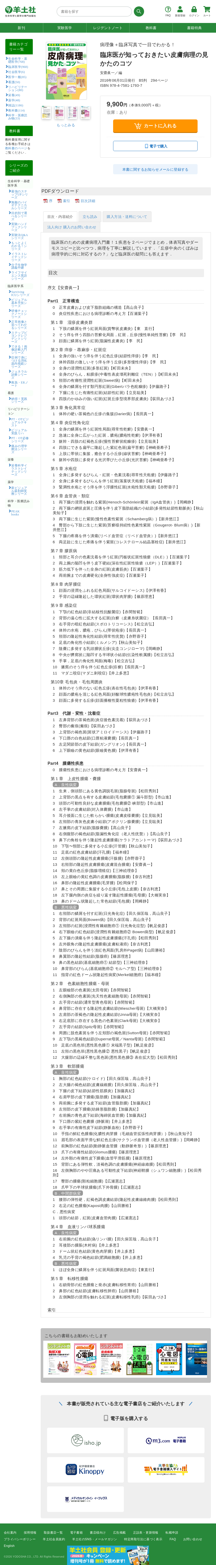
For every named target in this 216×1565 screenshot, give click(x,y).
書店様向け (98, 1532)
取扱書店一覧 (53, 1532)
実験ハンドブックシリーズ (19, 226)
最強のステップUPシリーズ (19, 194)
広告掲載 (119, 1532)
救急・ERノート (19, 384)
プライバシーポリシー (20, 1539)
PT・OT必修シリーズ (20, 439)
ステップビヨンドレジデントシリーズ (19, 337)
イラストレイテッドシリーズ (19, 256)
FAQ (173, 1539)
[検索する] (138, 11)
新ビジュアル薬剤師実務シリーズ (19, 490)
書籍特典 (194, 28)
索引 (66, 201)
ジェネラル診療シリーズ (19, 374)
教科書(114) (16, 110)
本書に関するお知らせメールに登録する (155, 169)
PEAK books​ (17, 513)
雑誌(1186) (15, 105)
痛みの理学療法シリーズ (19, 448)
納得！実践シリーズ (19, 400)
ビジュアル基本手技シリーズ (19, 302)
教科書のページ (16, 148)
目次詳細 (88, 201)
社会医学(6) (16, 71)
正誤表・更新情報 (145, 1532)
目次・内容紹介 (60, 217)
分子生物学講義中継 (19, 266)
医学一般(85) (17, 76)
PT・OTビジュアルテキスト (20, 422)
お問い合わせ (192, 1539)
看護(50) (14, 81)
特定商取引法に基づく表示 (143, 1539)
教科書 (151, 28)
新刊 (21, 28)
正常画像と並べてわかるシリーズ (19, 324)
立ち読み (90, 217)
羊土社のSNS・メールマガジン (94, 1539)
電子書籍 (76, 1532)
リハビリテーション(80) (17, 88)
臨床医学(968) (18, 66)
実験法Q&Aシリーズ (19, 236)
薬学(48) (14, 100)
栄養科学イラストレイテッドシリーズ (19, 470)
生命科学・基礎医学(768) (17, 60)
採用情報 (30, 1532)
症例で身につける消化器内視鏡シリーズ (19, 362)
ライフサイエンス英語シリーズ (19, 275)
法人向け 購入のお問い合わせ (71, 227)
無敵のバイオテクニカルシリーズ (19, 205)
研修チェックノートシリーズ (19, 313)
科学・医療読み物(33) (17, 117)
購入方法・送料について (127, 217)
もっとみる (66, 125)
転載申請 (172, 1532)
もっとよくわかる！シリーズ (19, 245)
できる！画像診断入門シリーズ (19, 349)
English (9, 1546)
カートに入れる (155, 126)
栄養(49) (14, 94)
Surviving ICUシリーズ (20, 293)
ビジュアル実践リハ (19, 431)
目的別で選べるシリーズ (19, 215)
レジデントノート (108, 28)
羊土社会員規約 (54, 1539)
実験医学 (64, 28)
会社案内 (10, 1532)
